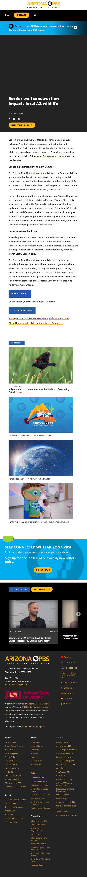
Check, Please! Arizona (14, 746)
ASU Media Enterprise (32, 707)
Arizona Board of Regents (33, 726)
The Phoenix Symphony (14, 807)
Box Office (60, 768)
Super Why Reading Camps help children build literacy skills (39, 522)
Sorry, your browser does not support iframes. (43, 64)
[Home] (43, 4)
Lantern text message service (39, 790)
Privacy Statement (69, 682)
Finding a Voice (11, 822)
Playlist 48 (9, 772)
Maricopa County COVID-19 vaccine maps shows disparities (39, 318)
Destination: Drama (13, 776)
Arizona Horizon (37, 746)
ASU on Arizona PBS (13, 783)
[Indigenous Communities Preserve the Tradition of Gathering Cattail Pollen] (41, 348)
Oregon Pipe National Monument (30, 173)
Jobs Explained (11, 761)
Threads (66, 703)
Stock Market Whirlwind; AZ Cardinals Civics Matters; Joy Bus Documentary (30, 639)
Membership (61, 798)
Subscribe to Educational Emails (40, 860)
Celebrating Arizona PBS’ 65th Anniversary (30, 436)
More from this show (21, 125)
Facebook (66, 688)
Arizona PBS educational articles (40, 854)
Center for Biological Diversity (50, 156)
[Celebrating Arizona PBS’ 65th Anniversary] (41, 398)
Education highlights (39, 821)
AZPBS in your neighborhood (36, 829)
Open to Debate (11, 764)
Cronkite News (37, 761)
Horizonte (35, 750)
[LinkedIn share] (15, 118)
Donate (66, 657)
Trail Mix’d (9, 750)
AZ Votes (34, 753)
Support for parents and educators (40, 848)
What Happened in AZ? (14, 753)
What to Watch (11, 742)
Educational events (38, 825)
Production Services (64, 757)
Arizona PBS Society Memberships (64, 784)
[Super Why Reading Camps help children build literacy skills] (41, 484)
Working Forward (12, 768)
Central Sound (10, 803)
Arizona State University (38, 704)
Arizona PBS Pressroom (65, 753)
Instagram (67, 693)
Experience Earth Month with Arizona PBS (29, 479)
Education (36, 816)
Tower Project (62, 812)
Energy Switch (10, 757)
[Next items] (78, 614)
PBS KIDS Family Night (39, 785)
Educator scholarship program (39, 839)
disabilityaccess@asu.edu (16, 685)
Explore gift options (64, 779)
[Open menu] (82, 15)
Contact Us (60, 776)
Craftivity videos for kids (40, 795)
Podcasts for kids (37, 798)
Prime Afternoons (12, 779)
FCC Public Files (68, 662)
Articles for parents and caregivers (40, 803)
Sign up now (43, 570)
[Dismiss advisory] (75, 28)
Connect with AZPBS (64, 742)
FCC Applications (69, 667)
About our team (37, 865)
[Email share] (20, 118)
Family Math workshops (40, 808)
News (33, 737)
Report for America (38, 844)
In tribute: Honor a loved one (66, 807)
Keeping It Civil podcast (14, 818)
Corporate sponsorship (65, 802)
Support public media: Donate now (65, 790)
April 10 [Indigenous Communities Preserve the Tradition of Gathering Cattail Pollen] (15, 387)
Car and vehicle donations (66, 815)
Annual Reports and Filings (66, 750)
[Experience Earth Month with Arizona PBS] (41, 441)
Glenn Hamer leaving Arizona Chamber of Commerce (36, 323)
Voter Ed (34, 757)
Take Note (9, 814)
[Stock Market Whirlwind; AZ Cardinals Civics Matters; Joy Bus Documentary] (33, 601)
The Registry (35, 834)
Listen (8, 795)
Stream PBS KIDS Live (39, 781)
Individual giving (62, 795)
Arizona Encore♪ (11, 811)
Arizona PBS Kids (37, 778)
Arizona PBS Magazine (65, 761)
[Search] (34, 15)
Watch (8, 737)
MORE (42, 589)
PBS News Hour (37, 764)
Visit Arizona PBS (63, 772)
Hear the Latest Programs (15, 800)
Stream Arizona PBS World (15, 787)
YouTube (66, 698)
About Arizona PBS (63, 746)
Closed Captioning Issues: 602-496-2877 (69, 675)
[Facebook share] (11, 118)
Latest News (35, 742)
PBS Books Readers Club (65, 764)
